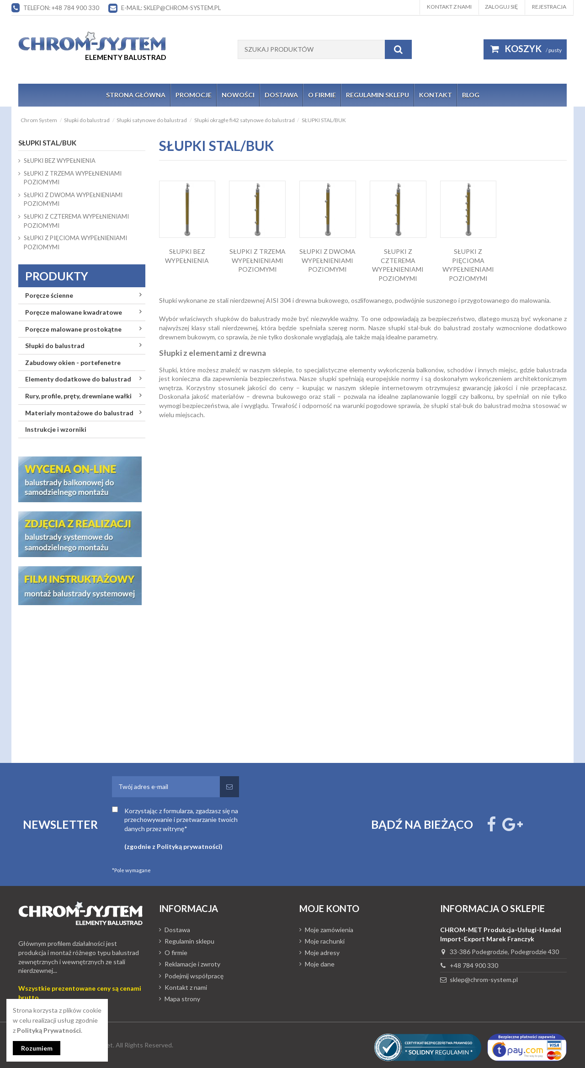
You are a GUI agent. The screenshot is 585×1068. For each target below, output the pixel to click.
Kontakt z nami (449, 6)
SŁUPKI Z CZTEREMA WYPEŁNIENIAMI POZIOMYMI (76, 221)
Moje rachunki (325, 941)
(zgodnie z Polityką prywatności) (173, 846)
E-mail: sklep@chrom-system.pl (171, 7)
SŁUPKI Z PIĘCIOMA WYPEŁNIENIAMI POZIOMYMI (75, 242)
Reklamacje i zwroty (192, 964)
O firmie (176, 952)
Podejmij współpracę (194, 976)
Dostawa (177, 930)
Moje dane (320, 964)
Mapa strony (182, 999)
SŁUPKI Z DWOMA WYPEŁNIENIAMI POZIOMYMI (327, 260)
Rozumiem (37, 1048)
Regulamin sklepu (189, 941)
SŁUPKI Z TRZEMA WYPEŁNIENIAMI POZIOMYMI (257, 260)
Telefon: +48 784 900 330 (61, 7)
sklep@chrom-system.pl (484, 979)
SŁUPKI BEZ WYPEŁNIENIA (60, 160)
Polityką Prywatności (49, 1030)
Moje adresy (322, 952)
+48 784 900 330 (474, 965)
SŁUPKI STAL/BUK (47, 143)
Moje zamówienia (329, 930)
